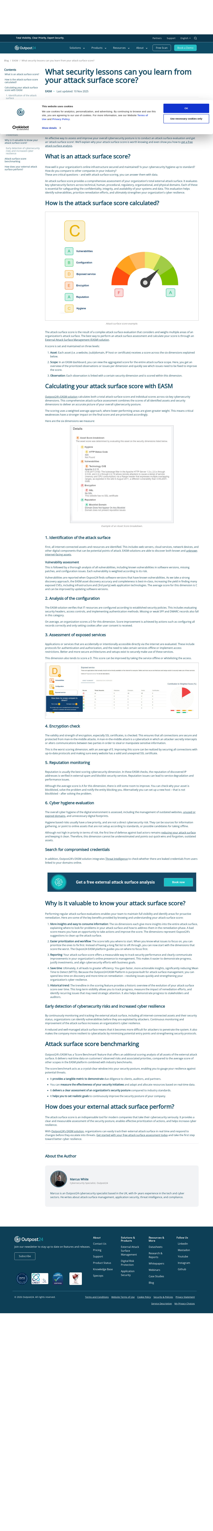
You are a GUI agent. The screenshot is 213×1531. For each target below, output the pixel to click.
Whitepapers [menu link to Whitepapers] (156, 1263)
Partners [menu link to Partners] (157, 38)
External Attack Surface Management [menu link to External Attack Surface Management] (130, 1250)
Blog (6, 60)
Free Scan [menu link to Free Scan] (162, 48)
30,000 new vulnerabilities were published (168, 128)
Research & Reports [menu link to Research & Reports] (155, 1255)
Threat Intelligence (116, 859)
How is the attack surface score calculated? (21, 81)
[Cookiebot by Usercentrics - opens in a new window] (21, 232)
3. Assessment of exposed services (20, 110)
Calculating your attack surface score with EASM (21, 89)
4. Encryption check (16, 116)
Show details (49, 232)
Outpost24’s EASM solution (61, 396)
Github (182, 1269)
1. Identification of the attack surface (21, 97)
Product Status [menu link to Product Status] (102, 1263)
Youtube (183, 1256)
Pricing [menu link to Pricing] (97, 1250)
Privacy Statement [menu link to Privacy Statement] (185, 1297)
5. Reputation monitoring (19, 121)
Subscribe (25, 1256)
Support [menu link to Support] (171, 38)
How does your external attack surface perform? (21, 168)
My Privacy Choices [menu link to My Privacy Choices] (184, 1303)
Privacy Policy (61, 223)
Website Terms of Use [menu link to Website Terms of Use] (123, 1297)
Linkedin (183, 1243)
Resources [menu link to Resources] (121, 48)
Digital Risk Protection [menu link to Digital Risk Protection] (127, 1263)
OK (186, 212)
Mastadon (184, 1250)
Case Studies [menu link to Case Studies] (156, 1276)
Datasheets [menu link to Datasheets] (155, 1247)
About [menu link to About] (142, 48)
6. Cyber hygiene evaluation (21, 127)
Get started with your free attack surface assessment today (132, 1135)
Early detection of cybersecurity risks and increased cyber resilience (23, 151)
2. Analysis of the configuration (23, 103)
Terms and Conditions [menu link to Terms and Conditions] (97, 1297)
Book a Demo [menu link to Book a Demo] (185, 48)
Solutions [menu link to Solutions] (77, 48)
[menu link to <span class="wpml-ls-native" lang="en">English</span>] (186, 38)
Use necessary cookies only (186, 222)
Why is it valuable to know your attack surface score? (21, 141)
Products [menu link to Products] (99, 48)
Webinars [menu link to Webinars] (154, 1270)
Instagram (184, 1263)
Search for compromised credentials (19, 134)
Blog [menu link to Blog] (151, 1282)
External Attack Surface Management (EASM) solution (77, 340)
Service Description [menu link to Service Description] (161, 1303)
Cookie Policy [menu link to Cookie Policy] (144, 1297)
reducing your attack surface (178, 832)
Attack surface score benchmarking (15, 160)
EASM (15, 60)
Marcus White (54, 107)
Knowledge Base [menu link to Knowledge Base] (103, 1269)
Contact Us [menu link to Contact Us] (99, 1243)
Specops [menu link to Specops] (98, 1275)
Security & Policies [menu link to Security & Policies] (163, 1297)
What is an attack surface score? (22, 74)
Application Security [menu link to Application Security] (127, 1273)
